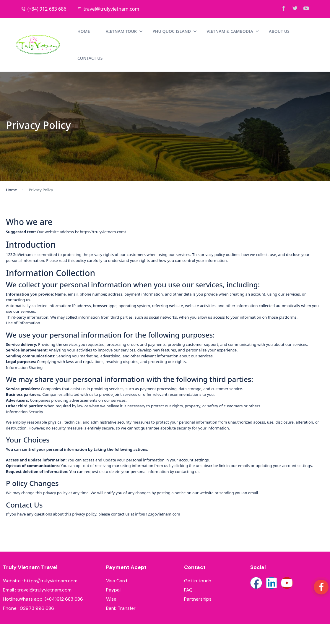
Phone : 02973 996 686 (28, 581)
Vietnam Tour (77, 31)
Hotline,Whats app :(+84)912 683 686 (43, 572)
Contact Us (271, 31)
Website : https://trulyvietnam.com (40, 554)
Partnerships (198, 572)
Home (37, 31)
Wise (111, 572)
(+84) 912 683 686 (43, 9)
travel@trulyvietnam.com (108, 9)
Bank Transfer (121, 581)
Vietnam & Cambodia (186, 31)
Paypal (113, 563)
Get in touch (197, 554)
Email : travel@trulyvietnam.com (37, 563)
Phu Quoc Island (128, 31)
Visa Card (116, 554)
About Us (232, 31)
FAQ (188, 563)
